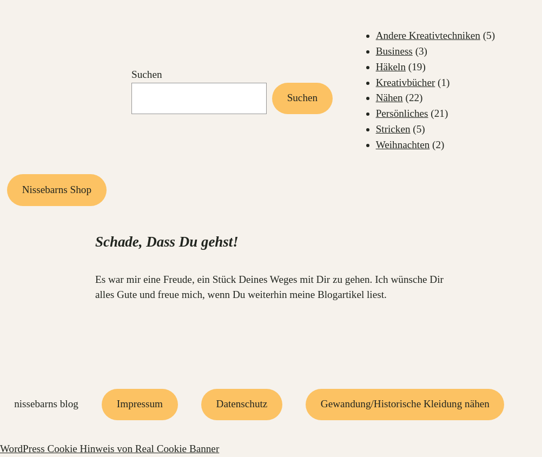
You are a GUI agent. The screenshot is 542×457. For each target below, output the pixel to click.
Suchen (146, 74)
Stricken (393, 129)
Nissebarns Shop (56, 189)
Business (394, 51)
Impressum (140, 403)
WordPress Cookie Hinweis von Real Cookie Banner (109, 448)
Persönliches (402, 113)
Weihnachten (403, 144)
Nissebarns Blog (46, 403)
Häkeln (391, 66)
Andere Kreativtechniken (428, 35)
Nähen (389, 97)
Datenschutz (242, 403)
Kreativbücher (405, 82)
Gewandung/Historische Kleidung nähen (405, 403)
